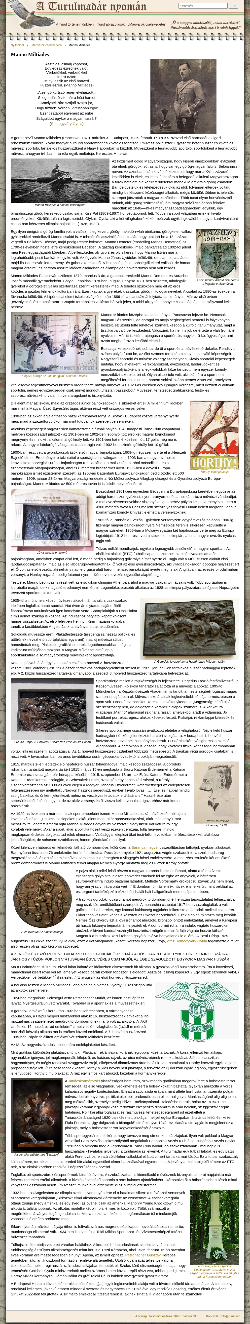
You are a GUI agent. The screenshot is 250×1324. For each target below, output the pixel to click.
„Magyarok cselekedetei (46, 45)
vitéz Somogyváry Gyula (187, 941)
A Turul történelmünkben (75, 24)
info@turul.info (230, 1316)
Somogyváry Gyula (66, 123)
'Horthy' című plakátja (214, 472)
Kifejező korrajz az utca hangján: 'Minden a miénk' (55, 376)
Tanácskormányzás (84, 1081)
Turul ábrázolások (111, 24)
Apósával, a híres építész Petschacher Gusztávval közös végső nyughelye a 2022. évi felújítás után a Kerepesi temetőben (214, 1272)
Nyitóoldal (17, 45)
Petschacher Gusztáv (143, 1255)
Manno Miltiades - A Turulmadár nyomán (91, 7)
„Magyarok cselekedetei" (147, 24)
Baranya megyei (145, 847)
